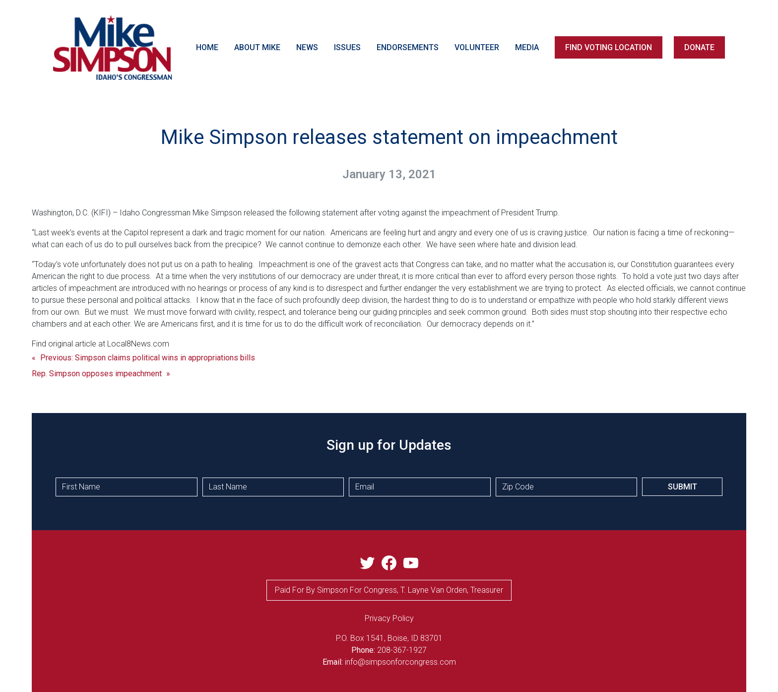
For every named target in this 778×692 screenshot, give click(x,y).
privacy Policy (389, 618)
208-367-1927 (402, 650)
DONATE (699, 47)
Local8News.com (138, 343)
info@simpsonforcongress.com (400, 662)
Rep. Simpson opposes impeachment (97, 373)
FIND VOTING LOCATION (608, 47)
